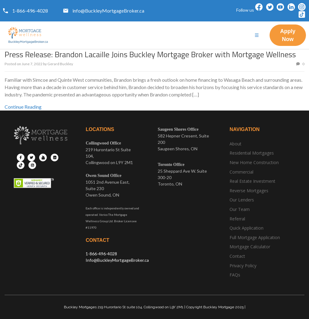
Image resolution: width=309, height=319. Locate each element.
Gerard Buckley (60, 64)
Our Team (240, 209)
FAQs (235, 275)
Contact (237, 256)
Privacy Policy (243, 265)
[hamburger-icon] (256, 35)
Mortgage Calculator (250, 247)
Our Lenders (242, 200)
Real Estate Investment (252, 181)
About (235, 144)
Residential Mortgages (252, 153)
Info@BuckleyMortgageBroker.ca (117, 260)
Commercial (241, 172)
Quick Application (246, 228)
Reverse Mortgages (249, 190)
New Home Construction (254, 162)
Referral (237, 219)
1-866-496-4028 (101, 253)
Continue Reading (23, 107)
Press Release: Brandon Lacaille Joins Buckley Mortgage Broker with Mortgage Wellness (150, 54)
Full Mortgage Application (255, 237)
